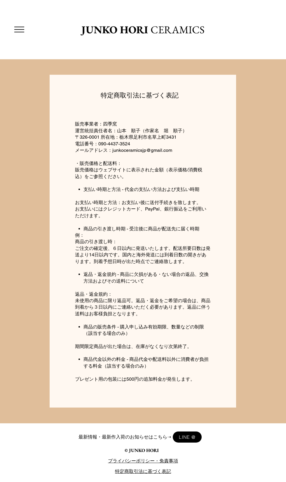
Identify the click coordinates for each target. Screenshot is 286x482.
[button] (19, 29)
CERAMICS (143, 29)
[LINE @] (187, 437)
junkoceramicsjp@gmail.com (142, 150)
